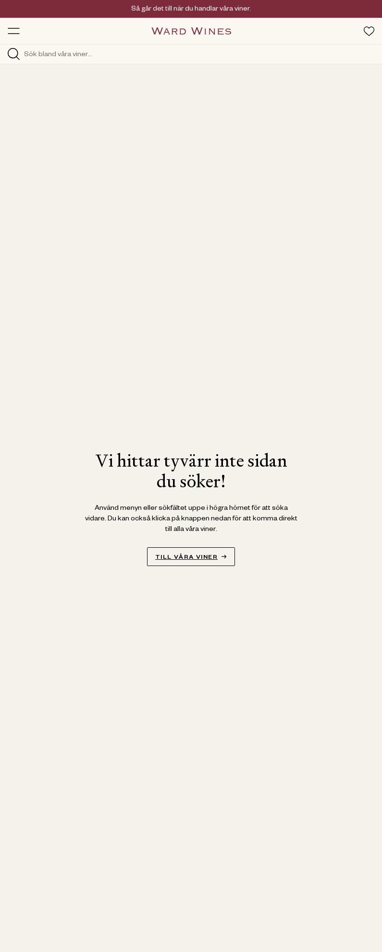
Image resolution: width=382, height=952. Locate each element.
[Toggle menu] (14, 31)
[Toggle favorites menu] (369, 31)
